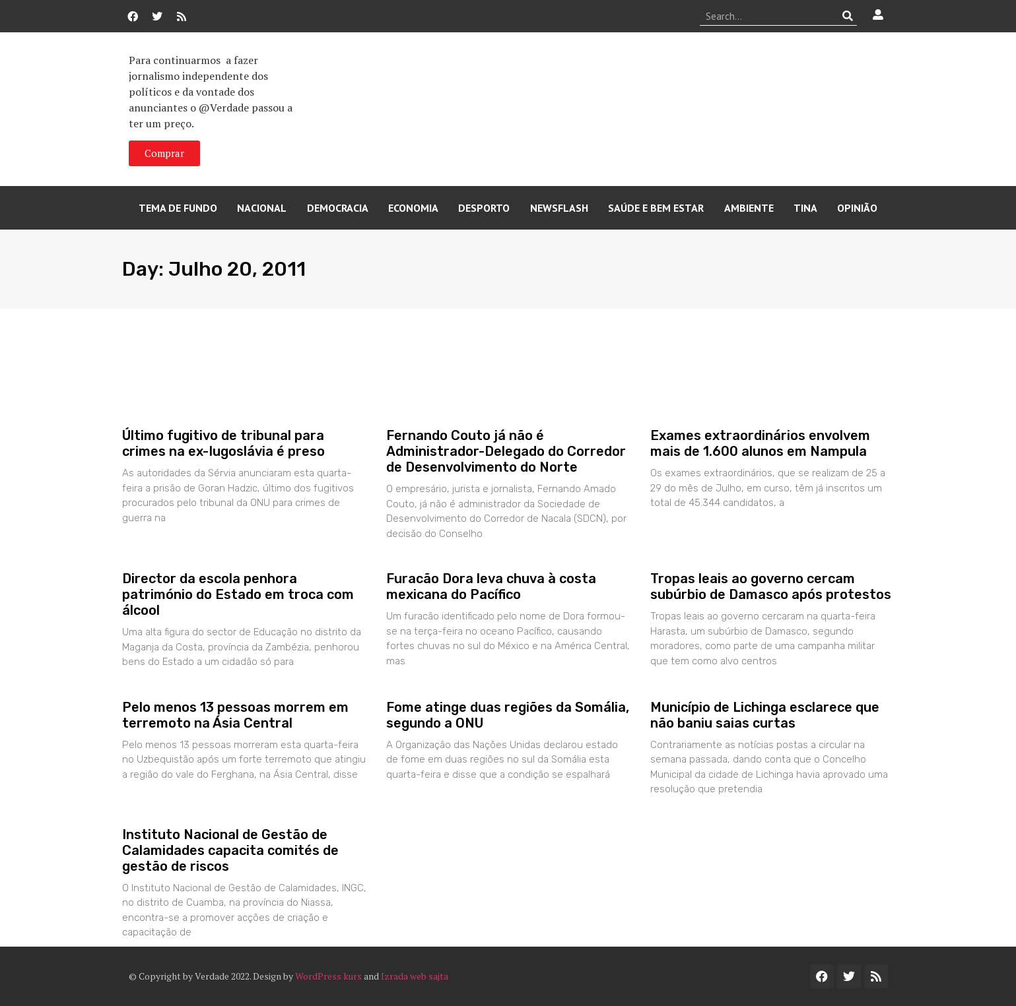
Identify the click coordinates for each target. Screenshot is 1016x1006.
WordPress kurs (328, 976)
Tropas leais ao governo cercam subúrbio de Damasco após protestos (770, 586)
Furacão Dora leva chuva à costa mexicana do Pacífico (491, 586)
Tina (805, 207)
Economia (413, 207)
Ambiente (749, 207)
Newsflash (559, 207)
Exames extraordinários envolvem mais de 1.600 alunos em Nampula (760, 443)
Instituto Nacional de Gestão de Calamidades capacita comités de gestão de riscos (230, 850)
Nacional (262, 207)
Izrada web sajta (414, 976)
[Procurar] (847, 16)
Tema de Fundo (178, 207)
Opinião (857, 207)
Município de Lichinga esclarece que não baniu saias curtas (764, 715)
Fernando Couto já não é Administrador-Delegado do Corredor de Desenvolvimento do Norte (506, 451)
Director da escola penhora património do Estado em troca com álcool (238, 594)
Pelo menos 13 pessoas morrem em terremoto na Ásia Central (235, 715)
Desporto (484, 207)
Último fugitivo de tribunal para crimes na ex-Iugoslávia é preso (223, 443)
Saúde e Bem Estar (656, 207)
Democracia (337, 207)
